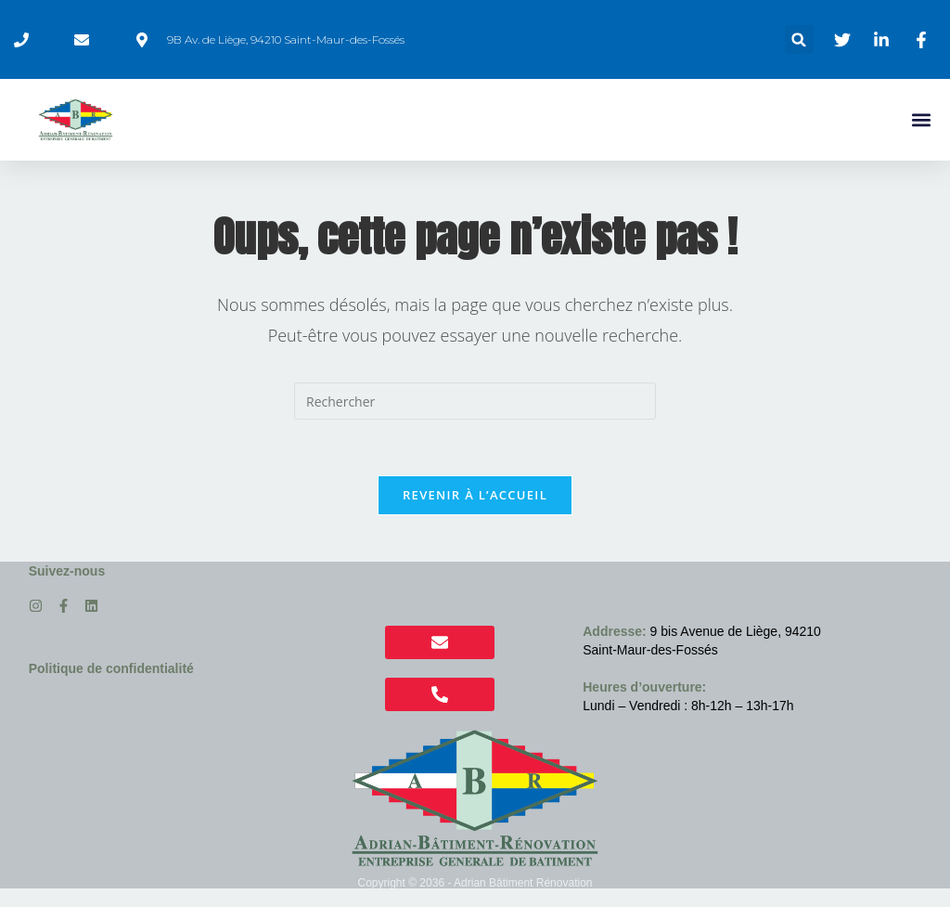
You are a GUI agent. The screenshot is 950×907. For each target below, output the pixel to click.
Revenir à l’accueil (475, 494)
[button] (799, 39)
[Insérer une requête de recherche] (475, 401)
